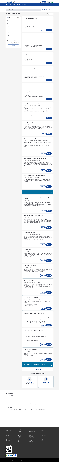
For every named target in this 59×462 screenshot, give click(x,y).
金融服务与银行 (31, 437)
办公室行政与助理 (20, 434)
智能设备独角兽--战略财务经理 (30, 349)
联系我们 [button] (18, 4)
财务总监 (21, 405)
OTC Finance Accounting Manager (31, 138)
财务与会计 (31, 435)
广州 (42, 438)
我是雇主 (50, 2)
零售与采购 (31, 440)
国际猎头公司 (15, 398)
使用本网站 (7, 429)
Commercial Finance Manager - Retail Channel (34, 313)
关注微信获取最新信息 (9, 445)
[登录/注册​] (41, 1)
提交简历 (43, 433)
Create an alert (29, 382)
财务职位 (33, 398)
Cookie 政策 (7, 435)
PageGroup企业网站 (8, 431)
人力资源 (19, 431)
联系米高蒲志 (44, 429)
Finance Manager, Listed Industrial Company (33, 103)
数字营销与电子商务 (32, 431)
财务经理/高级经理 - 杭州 (29, 232)
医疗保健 (19, 435)
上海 (42, 439)
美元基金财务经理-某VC (29, 280)
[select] (10, 42)
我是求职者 (44, 2)
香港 (42, 441)
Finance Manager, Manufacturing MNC (32, 85)
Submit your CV (46, 382)
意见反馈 (43, 430)
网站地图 (7, 441)
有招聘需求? (43, 431)
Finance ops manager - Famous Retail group (33, 215)
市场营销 (19, 437)
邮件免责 (7, 436)
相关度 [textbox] (48, 14)
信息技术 (19, 432)
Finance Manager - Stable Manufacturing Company (35, 158)
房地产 (19, 440)
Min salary (8, 40)
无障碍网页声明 (8, 440)
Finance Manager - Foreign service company (33, 122)
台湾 (42, 443)
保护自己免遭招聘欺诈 (9, 439)
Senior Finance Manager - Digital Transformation (34, 175)
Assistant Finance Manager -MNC (31, 68)
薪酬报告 (24, 4)
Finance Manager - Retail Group (31, 35)
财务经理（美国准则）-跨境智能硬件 (32, 297)
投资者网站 (7, 433)
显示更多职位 (38, 369)
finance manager (27, 249)
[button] (10, 20)
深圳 (42, 440)
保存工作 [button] (43, 30)
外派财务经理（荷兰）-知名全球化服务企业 (33, 330)
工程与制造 (19, 436)
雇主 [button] (10, 4)
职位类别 (19, 429)
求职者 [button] (7, 4)
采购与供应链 (31, 436)
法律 (30, 432)
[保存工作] (39, 1)
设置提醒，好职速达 (48, 9)
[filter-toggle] (7, 17)
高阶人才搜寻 (31, 441)
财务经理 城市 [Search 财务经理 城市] (9, 9)
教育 (18, 441)
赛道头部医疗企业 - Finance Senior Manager (33, 54)
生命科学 (30, 434)
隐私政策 (7, 434)
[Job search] (37, 1)
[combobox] (50, 14)
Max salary (15, 40)
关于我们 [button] (14, 4)
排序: (48, 13)
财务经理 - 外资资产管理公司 (30, 265)
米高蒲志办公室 (44, 435)
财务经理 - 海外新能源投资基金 (30, 18)
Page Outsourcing (8, 430)
